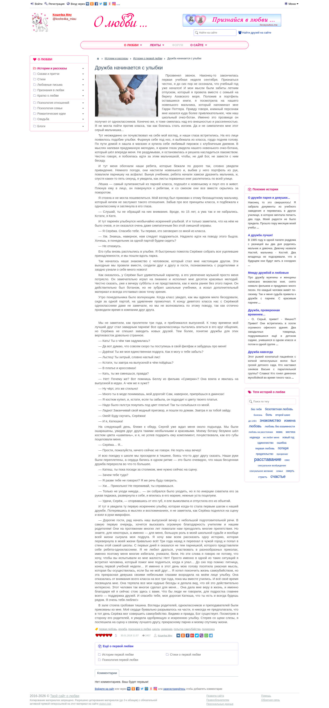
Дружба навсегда (260, 352)
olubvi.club (105, 703)
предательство (264, 454)
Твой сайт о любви (64, 696)
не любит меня (271, 437)
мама (279, 432)
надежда (255, 437)
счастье (278, 476)
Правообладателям (217, 700)
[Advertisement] (59, 198)
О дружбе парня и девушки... (269, 197)
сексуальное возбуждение (272, 465)
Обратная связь (270, 700)
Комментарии (107, 673)
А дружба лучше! (260, 235)
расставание (267, 459)
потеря (283, 448)
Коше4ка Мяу (62, 14)
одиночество (265, 442)
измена (290, 420)
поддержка (208, 629)
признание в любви (139, 629)
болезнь (258, 415)
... (103, 3)
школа (156, 629)
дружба (122, 629)
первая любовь (108, 629)
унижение (166, 629)
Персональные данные (220, 704)
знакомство (270, 420)
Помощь (266, 695)
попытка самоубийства (187, 629)
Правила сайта (215, 695)
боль (269, 414)
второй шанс (282, 415)
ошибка (281, 442)
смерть (290, 470)
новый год (288, 437)
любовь (255, 426)
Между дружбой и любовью (268, 272)
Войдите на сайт (104, 688)
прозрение (282, 454)
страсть (262, 477)
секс (287, 460)
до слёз (252, 421)
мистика (290, 432)
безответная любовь (279, 409)
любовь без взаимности (280, 426)
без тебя (256, 409)
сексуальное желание (261, 471)
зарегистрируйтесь (174, 688)
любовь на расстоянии (261, 432)
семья (279, 471)
